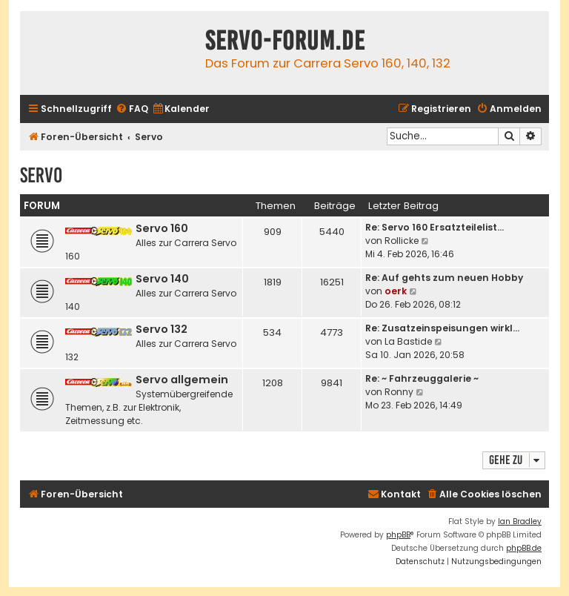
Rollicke (402, 240)
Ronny (399, 391)
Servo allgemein (182, 379)
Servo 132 (161, 329)
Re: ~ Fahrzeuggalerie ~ (422, 378)
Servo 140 (162, 278)
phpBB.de (524, 548)
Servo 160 (162, 228)
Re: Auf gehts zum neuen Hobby (444, 277)
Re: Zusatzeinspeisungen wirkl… (442, 328)
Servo (41, 175)
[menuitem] (132, 109)
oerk (396, 291)
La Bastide (408, 341)
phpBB (398, 534)
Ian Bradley (520, 521)
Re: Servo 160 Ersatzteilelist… (434, 227)
